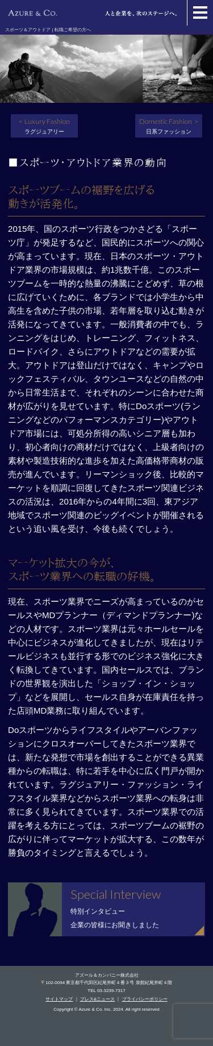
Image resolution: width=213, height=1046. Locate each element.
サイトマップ (59, 999)
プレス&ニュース (97, 999)
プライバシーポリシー (145, 999)
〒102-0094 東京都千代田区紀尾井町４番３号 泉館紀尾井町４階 (106, 982)
